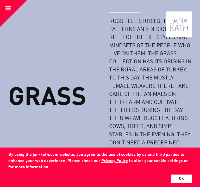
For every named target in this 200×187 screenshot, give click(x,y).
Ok (181, 179)
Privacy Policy (114, 161)
